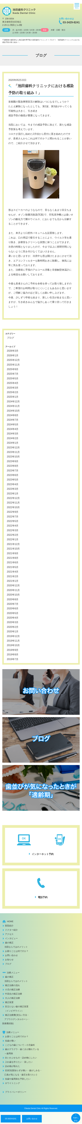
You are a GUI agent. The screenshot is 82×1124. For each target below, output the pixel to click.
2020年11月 (13, 590)
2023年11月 (13, 452)
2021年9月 (13, 553)
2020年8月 (13, 599)
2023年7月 (13, 470)
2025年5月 (13, 378)
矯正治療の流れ (12, 985)
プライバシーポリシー (15, 1092)
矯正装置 (9, 1002)
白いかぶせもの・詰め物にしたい (21, 1057)
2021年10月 (13, 548)
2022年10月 (13, 507)
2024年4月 (13, 429)
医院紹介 (9, 925)
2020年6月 (13, 608)
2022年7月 (13, 516)
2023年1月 (13, 493)
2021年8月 (13, 558)
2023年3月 (13, 489)
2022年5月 (13, 521)
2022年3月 (13, 530)
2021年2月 (13, 576)
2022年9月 (13, 512)
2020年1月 (13, 631)
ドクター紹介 (11, 930)
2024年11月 (13, 406)
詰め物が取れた (12, 1066)
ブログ (10, 337)
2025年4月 (13, 383)
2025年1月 (13, 397)
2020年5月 (13, 613)
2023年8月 (13, 466)
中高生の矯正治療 (13, 994)
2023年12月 (13, 447)
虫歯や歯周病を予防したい (18, 1079)
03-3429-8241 (71, 22)
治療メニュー (13, 972)
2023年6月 (13, 475)
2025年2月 (13, 392)
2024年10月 (13, 410)
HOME (10, 921)
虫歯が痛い (10, 1041)
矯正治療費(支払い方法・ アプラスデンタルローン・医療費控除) (16, 1019)
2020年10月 (13, 594)
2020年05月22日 (17, 80)
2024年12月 (13, 401)
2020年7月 (13, 604)
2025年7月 (13, 373)
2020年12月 (13, 585)
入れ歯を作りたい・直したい (19, 1062)
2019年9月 (13, 650)
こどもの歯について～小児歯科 (20, 1045)
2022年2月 (13, 535)
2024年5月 (13, 424)
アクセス (9, 934)
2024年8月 (13, 415)
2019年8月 (13, 654)
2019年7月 (13, 659)
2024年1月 (13, 443)
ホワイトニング (12, 1083)
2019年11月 (13, 640)
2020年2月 (13, 627)
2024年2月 (13, 438)
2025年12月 (13, 360)
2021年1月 (13, 581)
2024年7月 (13, 420)
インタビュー (11, 938)
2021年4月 (13, 571)
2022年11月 (13, 502)
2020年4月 (13, 617)
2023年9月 (13, 461)
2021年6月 (13, 562)
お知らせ (9, 959)
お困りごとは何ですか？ (16, 951)
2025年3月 (13, 387)
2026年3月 (13, 350)
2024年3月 (13, 433)
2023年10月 (13, 456)
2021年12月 (13, 544)
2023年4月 (13, 484)
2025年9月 (13, 369)
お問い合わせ (31, 1119)
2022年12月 (13, 498)
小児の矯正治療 (12, 989)
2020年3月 (13, 622)
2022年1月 (13, 539)
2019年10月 (13, 645)
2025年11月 (13, 364)
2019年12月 (13, 636)
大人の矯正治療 (12, 998)
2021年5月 (13, 567)
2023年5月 (13, 479)
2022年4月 (13, 525)
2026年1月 (13, 355)
